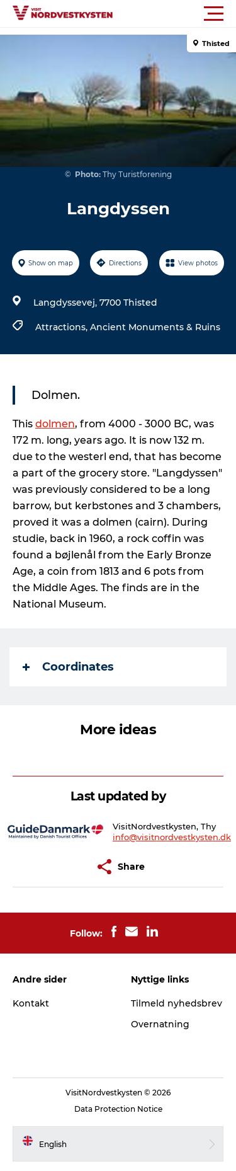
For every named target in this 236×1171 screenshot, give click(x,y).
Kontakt (31, 1003)
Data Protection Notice (118, 1109)
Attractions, (62, 327)
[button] (174, 13)
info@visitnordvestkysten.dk (172, 837)
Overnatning (160, 1024)
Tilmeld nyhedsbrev (176, 1003)
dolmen (55, 424)
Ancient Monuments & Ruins (155, 327)
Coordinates (68, 667)
